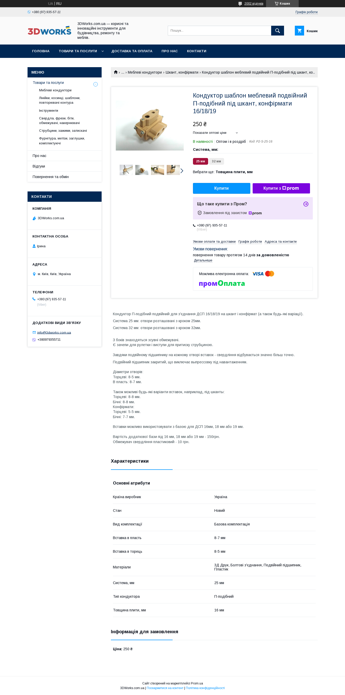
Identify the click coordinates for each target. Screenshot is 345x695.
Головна (40, 51)
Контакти (196, 51)
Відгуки (39, 166)
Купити (221, 188)
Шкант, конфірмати (182, 72)
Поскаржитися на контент (165, 688)
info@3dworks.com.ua (54, 332)
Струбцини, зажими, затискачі (63, 131)
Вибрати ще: (223, 172)
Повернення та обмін (51, 177)
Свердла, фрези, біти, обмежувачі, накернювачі (59, 120)
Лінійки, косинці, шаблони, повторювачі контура (59, 100)
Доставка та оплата (131, 51)
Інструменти (48, 110)
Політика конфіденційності (205, 688)
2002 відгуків (253, 3)
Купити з (281, 188)
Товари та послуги (78, 51)
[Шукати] (277, 31)
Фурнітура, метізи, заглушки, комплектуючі (62, 140)
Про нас (170, 51)
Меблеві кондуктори (145, 72)
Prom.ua (197, 683)
